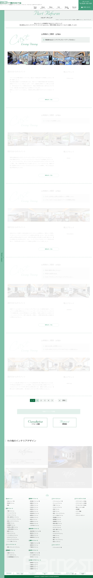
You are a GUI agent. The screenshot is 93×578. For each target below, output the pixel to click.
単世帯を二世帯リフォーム (12, 527)
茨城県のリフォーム (34, 566)
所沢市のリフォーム (34, 556)
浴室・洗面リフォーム (57, 529)
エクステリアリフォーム (58, 533)
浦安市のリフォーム (34, 545)
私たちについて (43, 7)
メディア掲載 (66, 7)
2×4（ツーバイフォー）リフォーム (14, 519)
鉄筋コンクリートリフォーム (13, 521)
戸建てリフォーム (10, 511)
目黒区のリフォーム (34, 521)
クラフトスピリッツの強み (81, 501)
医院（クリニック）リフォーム (13, 547)
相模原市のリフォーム (34, 537)
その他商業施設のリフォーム (13, 556)
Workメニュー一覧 (10, 501)
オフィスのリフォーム (11, 554)
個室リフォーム (56, 531)
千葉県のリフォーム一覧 (35, 543)
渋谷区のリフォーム (34, 507)
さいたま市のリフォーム (35, 554)
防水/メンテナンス (56, 541)
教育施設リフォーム (57, 519)
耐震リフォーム (10, 531)
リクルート (74, 7)
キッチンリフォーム (57, 527)
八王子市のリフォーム (34, 525)
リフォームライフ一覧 (57, 547)
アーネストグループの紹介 (81, 505)
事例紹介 (35, 7)
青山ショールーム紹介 (80, 507)
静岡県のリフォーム (34, 562)
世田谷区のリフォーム (34, 513)
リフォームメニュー (50, 7)
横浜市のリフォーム (34, 533)
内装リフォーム (56, 509)
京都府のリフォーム (34, 568)
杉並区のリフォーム (34, 511)
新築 (8, 505)
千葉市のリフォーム (34, 547)
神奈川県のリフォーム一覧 (35, 531)
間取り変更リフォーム (57, 523)
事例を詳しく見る (48, 99)
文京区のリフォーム (34, 517)
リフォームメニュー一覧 (58, 501)
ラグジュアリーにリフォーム (13, 539)
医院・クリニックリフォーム (58, 513)
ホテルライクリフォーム (12, 537)
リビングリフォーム (57, 525)
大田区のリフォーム (34, 505)
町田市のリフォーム (34, 523)
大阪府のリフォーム (34, 564)
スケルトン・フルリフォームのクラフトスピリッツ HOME (65, 19)
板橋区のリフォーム (34, 503)
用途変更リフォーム (57, 521)
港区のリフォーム (33, 519)
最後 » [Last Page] (64, 400)
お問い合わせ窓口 (86, 2)
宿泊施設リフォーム (57, 517)
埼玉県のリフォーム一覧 (35, 552)
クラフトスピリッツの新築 (81, 503)
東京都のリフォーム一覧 (35, 501)
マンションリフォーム (11, 513)
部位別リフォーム (79, 19)
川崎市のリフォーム (34, 535)
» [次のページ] (59, 400)
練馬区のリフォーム (34, 515)
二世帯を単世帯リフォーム (12, 529)
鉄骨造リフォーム (10, 523)
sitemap (47, 495)
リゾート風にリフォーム (12, 541)
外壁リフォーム (56, 535)
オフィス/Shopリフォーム (58, 515)
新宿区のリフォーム (34, 509)
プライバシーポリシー (80, 515)
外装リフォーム (56, 511)
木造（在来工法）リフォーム (13, 517)
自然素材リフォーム (11, 525)
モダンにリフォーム (11, 533)
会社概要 (77, 509)
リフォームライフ (58, 7)
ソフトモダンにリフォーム (12, 535)
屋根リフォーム (56, 537)
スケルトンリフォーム (11, 515)
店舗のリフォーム (10, 552)
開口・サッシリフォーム (58, 539)
